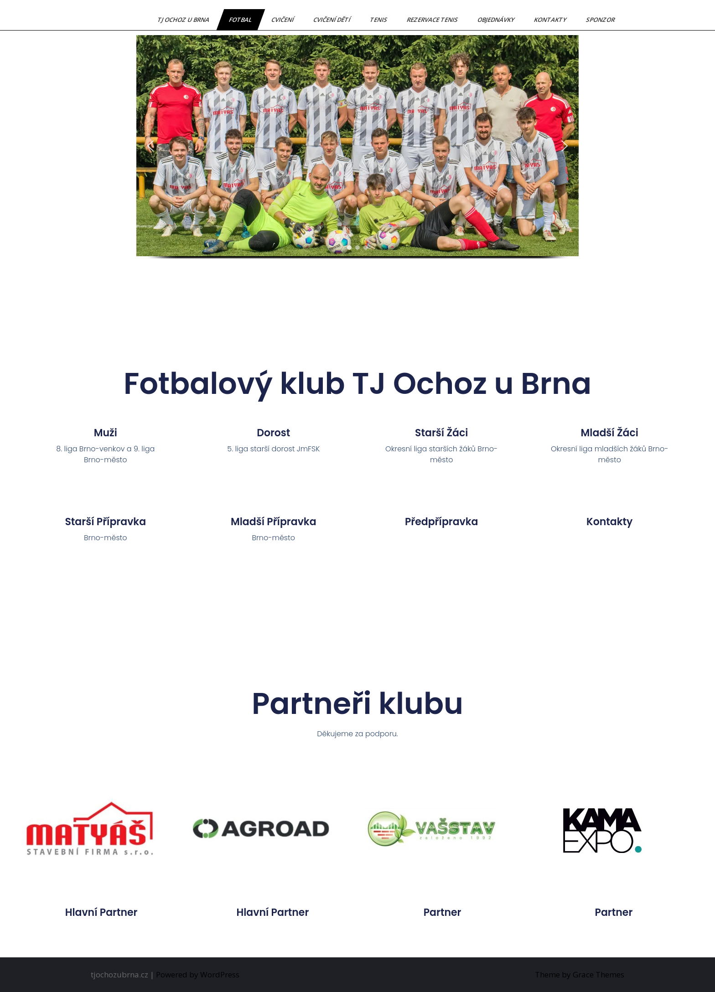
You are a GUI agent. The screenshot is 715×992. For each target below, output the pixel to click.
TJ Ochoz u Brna (184, 20)
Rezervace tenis (433, 20)
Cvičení (283, 20)
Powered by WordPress (197, 974)
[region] (357, 155)
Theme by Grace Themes (579, 974)
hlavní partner (101, 912)
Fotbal (241, 20)
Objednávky (497, 20)
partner (442, 912)
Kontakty (551, 20)
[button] (150, 146)
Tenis (379, 20)
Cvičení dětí (332, 20)
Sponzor (601, 20)
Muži (105, 433)
